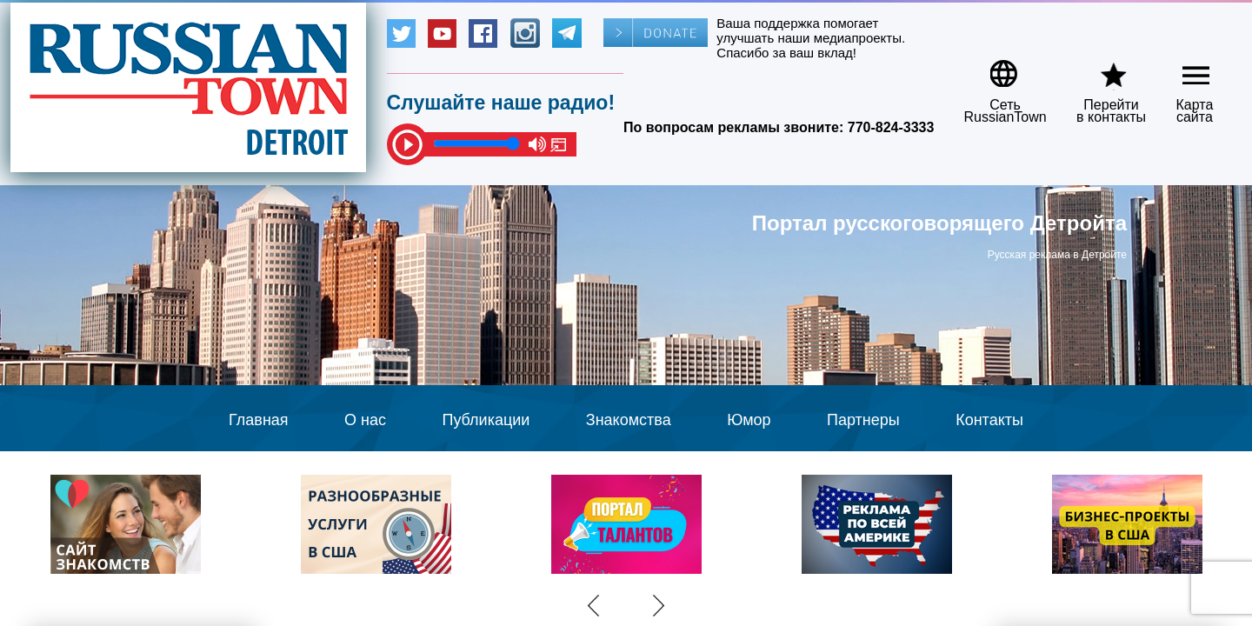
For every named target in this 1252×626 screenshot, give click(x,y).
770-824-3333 (891, 127)
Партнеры (863, 420)
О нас (365, 420)
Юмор (748, 420)
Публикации (485, 420)
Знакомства (628, 420)
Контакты (989, 420)
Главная (259, 420)
